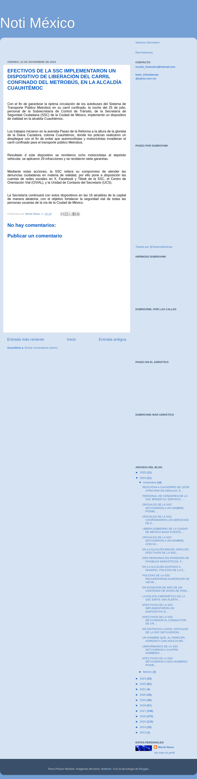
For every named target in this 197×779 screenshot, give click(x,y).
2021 (143, 689)
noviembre (150, 482)
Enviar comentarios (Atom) (41, 347)
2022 (143, 683)
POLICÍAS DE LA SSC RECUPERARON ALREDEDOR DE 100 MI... (166, 578)
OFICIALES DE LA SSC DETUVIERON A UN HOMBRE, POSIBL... (163, 508)
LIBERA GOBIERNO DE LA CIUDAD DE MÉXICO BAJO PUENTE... (165, 530)
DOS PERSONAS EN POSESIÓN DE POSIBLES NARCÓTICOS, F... (165, 559)
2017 (143, 710)
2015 (143, 721)
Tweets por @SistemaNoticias (153, 246)
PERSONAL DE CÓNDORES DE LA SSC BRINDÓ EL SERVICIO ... (164, 497)
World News (166, 747)
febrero (148, 671)
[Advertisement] (55, 47)
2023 (143, 678)
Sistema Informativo (147, 42)
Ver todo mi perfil (164, 752)
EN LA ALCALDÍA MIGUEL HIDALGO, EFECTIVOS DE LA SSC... (165, 551)
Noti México (37, 23)
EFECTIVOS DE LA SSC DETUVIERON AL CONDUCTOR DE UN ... (164, 620)
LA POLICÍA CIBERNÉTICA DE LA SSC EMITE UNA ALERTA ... (163, 598)
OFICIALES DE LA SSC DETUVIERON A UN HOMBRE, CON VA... (163, 540)
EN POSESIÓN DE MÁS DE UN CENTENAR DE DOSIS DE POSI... (165, 589)
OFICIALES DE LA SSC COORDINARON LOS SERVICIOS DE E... (165, 520)
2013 (143, 732)
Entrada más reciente (25, 339)
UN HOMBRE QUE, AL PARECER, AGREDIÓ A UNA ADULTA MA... (164, 639)
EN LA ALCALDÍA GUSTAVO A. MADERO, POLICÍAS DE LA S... (164, 568)
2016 (143, 716)
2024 (143, 477)
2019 (143, 700)
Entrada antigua (112, 339)
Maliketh (106, 768)
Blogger (144, 768)
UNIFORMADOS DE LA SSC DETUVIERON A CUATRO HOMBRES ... (160, 650)
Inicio (71, 339)
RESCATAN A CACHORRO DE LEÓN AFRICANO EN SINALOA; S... (165, 489)
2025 (143, 472)
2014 (143, 727)
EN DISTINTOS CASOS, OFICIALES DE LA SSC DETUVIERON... (165, 630)
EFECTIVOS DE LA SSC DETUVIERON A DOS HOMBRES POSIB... (165, 661)
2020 (143, 694)
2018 (143, 705)
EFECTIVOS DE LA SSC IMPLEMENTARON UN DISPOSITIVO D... (158, 608)
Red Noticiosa (144, 52)
